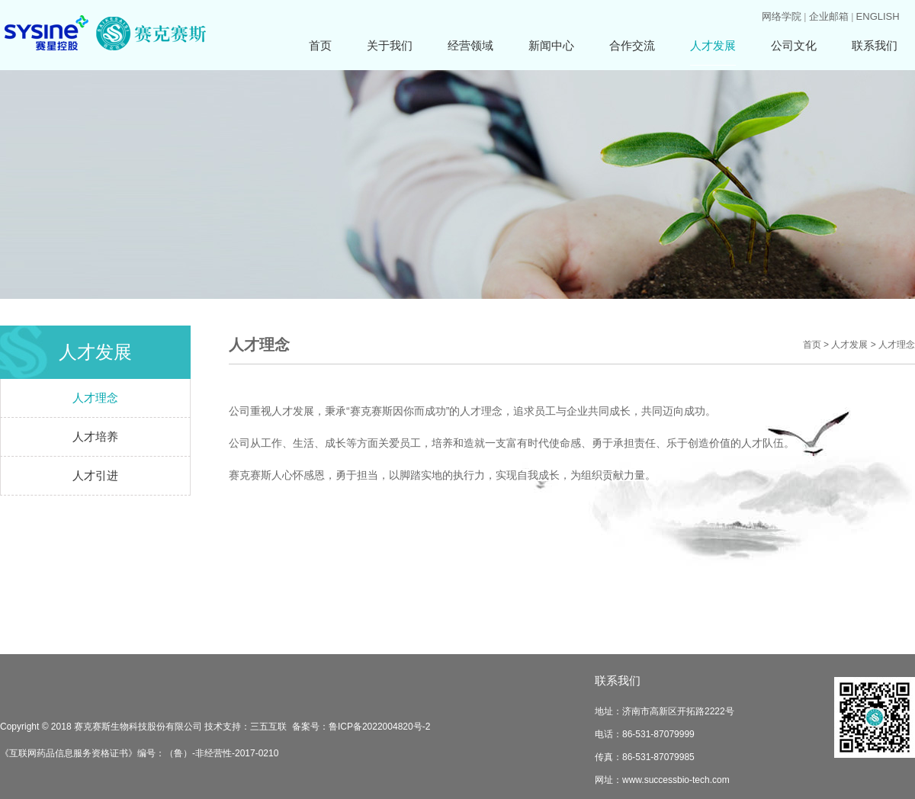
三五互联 (268, 726)
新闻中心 (551, 45)
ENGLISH (878, 16)
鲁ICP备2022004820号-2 (379, 726)
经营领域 (470, 45)
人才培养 (95, 436)
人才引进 (95, 475)
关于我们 (390, 45)
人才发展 (713, 45)
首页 (320, 45)
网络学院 (781, 16)
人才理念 (95, 397)
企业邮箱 (829, 16)
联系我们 (874, 45)
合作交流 (632, 45)
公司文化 (794, 45)
